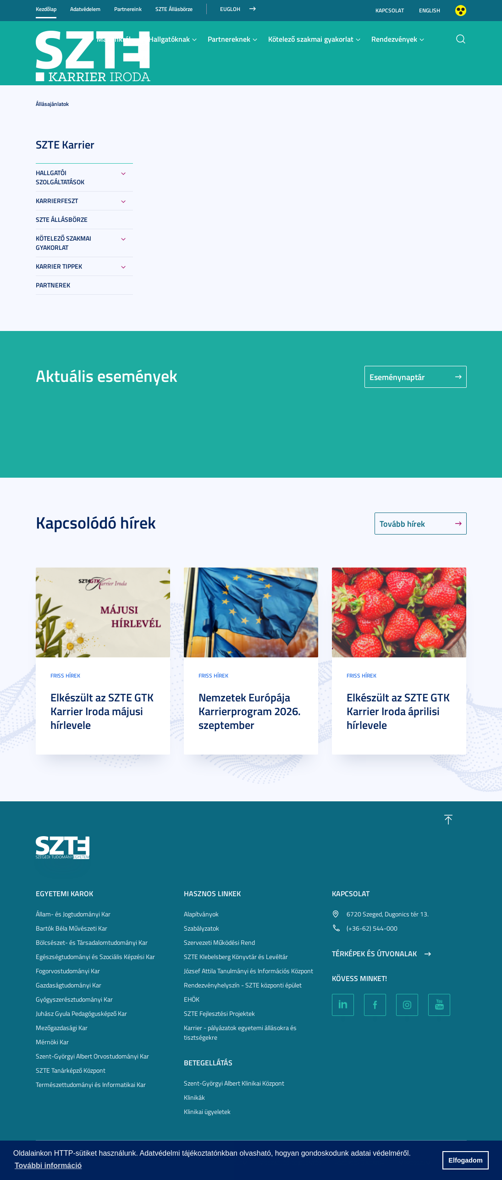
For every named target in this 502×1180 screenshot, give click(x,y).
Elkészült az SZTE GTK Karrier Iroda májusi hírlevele (102, 711)
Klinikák (194, 1097)
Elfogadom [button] (465, 1160)
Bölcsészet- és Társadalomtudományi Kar (92, 942)
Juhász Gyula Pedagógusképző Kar (81, 1013)
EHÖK (191, 999)
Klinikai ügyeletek (207, 1111)
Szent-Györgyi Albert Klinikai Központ (234, 1083)
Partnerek (53, 285)
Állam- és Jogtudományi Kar (73, 914)
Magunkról (114, 38)
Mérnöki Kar (52, 1041)
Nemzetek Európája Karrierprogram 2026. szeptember (250, 711)
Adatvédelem (85, 9)
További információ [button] (48, 1165)
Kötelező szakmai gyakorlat (310, 38)
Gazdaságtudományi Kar (68, 985)
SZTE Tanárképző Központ (70, 1070)
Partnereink (128, 9)
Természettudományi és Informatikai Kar (91, 1084)
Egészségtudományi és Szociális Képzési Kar (95, 956)
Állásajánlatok (52, 104)
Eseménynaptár (397, 377)
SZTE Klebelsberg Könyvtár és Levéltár (236, 956)
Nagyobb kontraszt (460, 10)
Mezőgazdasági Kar (62, 1027)
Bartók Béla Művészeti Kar (71, 928)
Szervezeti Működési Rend (219, 942)
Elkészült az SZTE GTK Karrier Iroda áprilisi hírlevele (398, 711)
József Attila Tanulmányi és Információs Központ (248, 970)
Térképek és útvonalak (374, 953)
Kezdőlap (46, 9)
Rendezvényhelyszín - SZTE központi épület (243, 985)
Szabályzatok (201, 928)
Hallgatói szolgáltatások (60, 177)
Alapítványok (201, 914)
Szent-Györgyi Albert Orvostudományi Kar (92, 1056)
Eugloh (230, 9)
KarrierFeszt (57, 200)
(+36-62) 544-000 (372, 928)
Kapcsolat (389, 10)
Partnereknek (229, 38)
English (429, 10)
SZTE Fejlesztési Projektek (219, 1013)
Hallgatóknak (169, 38)
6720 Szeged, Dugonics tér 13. (388, 914)
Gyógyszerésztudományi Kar (74, 999)
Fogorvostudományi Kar (68, 970)
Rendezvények (394, 38)
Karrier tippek (59, 266)
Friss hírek (65, 675)
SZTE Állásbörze (174, 9)
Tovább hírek (402, 523)
